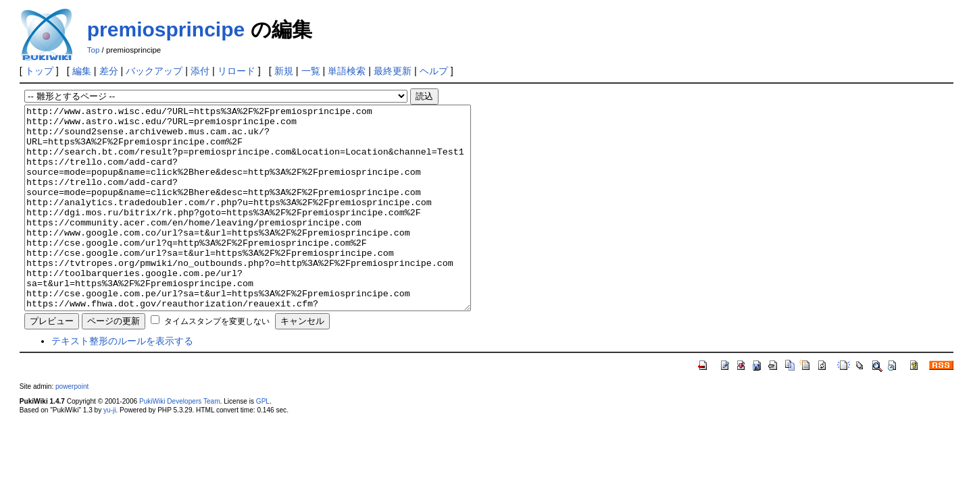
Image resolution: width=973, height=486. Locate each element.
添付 (200, 70)
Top (93, 50)
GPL (263, 442)
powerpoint (72, 427)
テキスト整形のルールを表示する (122, 381)
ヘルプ (434, 70)
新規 (283, 70)
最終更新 (392, 70)
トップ (39, 70)
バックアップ (154, 70)
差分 (108, 70)
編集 (81, 70)
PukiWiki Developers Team (179, 442)
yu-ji (109, 450)
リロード (236, 70)
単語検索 (347, 70)
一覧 (310, 70)
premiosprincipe (166, 29)
